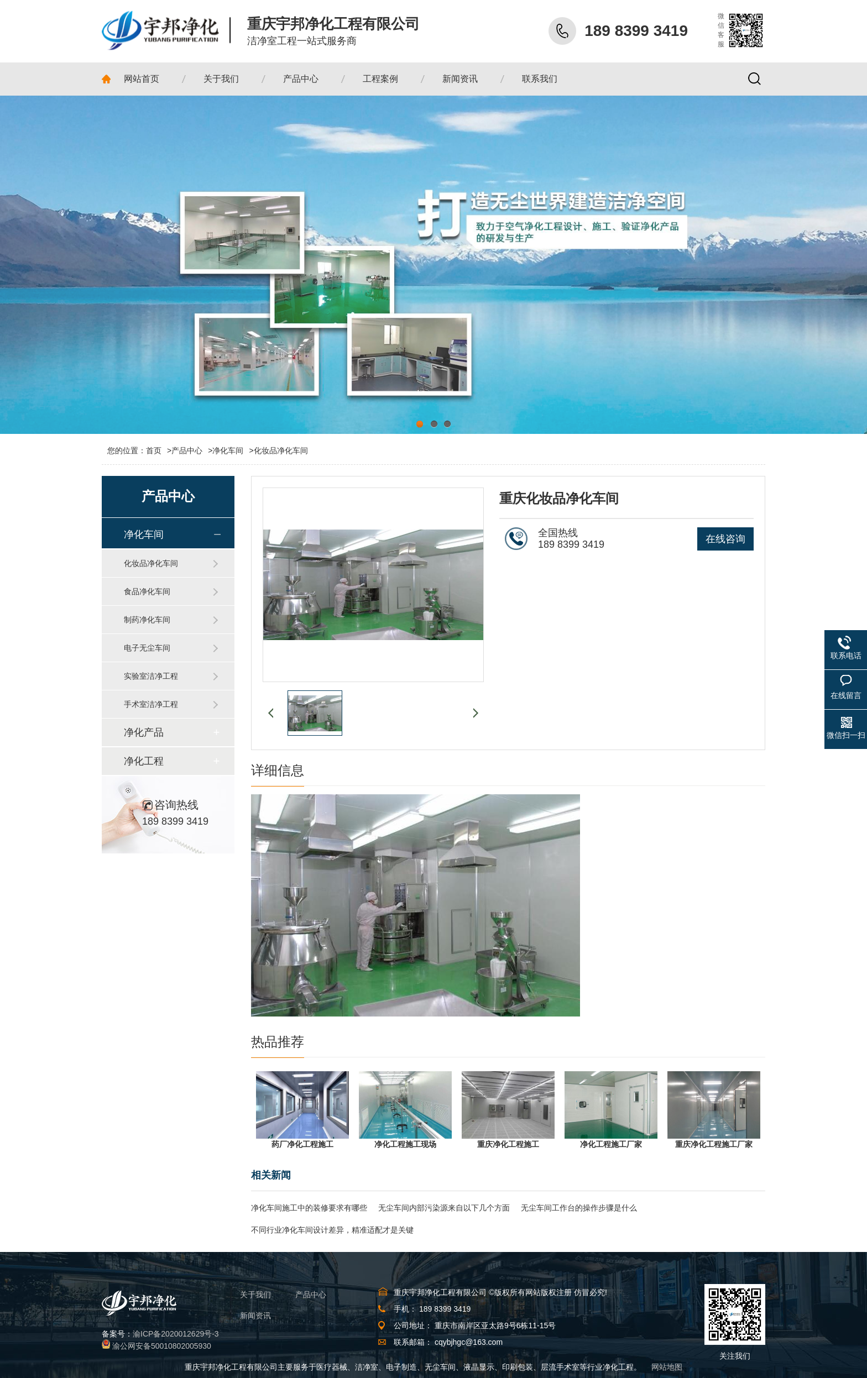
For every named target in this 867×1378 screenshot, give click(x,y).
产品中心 (186, 450)
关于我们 (255, 1294)
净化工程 (144, 761)
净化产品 (144, 732)
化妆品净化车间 (281, 450)
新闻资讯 (255, 1315)
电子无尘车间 (147, 647)
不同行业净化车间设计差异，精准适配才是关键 (332, 1229)
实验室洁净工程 (151, 676)
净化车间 (227, 450)
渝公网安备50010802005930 (161, 1346)
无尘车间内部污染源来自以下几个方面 (444, 1207)
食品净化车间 (147, 591)
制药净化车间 (147, 619)
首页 (158, 450)
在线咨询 (725, 538)
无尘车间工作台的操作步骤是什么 (579, 1207)
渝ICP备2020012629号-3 (176, 1333)
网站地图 (666, 1367)
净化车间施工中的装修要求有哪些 (309, 1207)
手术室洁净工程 (151, 704)
